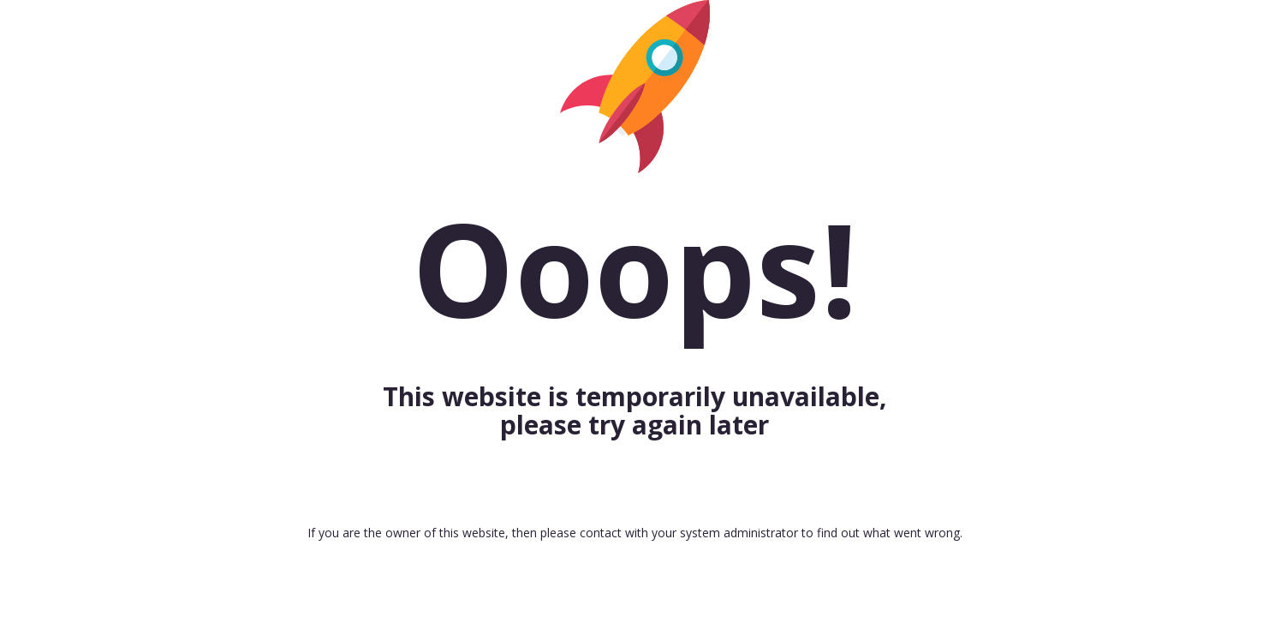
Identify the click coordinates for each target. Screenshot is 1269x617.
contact (601, 532)
